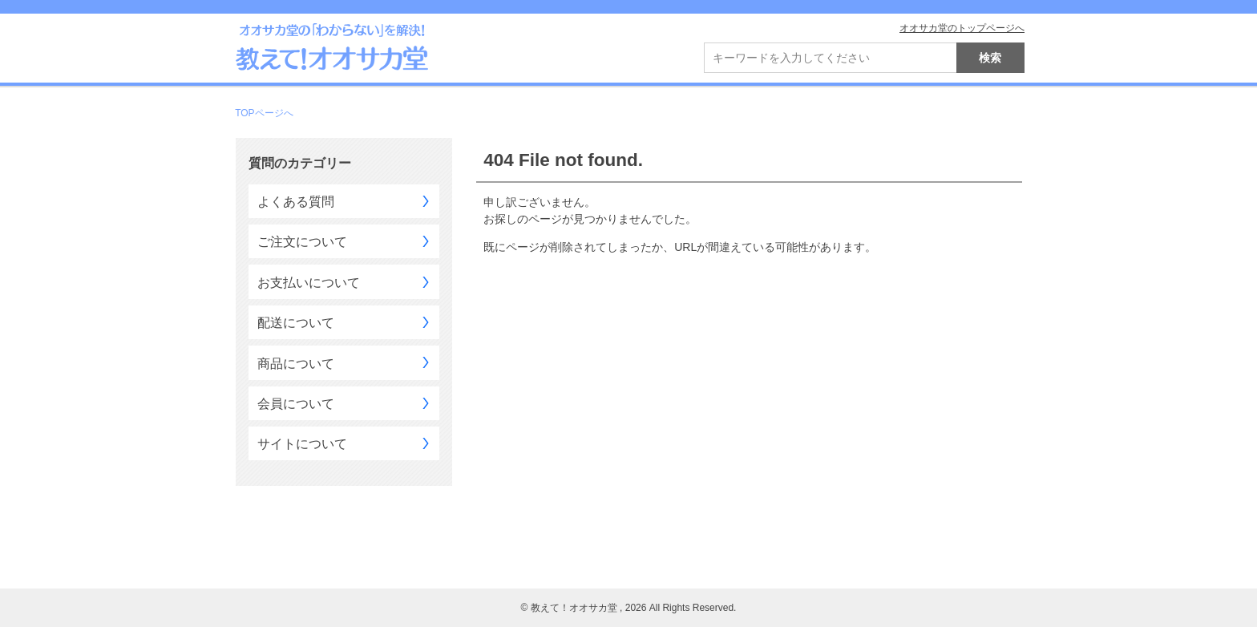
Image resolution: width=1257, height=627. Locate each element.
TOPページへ (264, 113)
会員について (295, 404)
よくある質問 (295, 201)
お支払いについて (308, 282)
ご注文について (302, 242)
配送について (295, 323)
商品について (295, 363)
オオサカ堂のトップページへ (962, 28)
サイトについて (302, 444)
